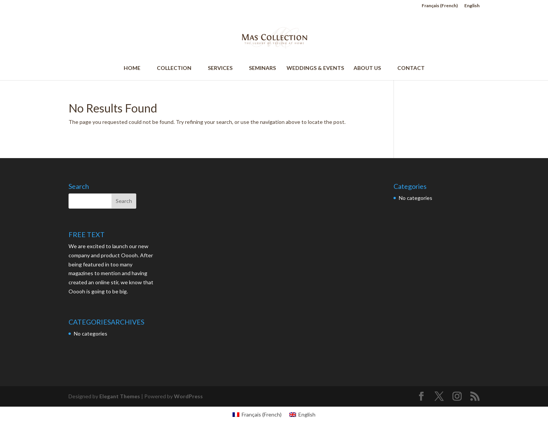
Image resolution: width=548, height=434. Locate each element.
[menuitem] (440, 7)
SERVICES (223, 68)
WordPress (188, 396)
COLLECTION (177, 68)
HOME (135, 68)
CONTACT (411, 68)
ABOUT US (371, 68)
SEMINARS (262, 68)
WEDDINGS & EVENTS (314, 68)
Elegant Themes (119, 396)
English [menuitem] (306, 414)
